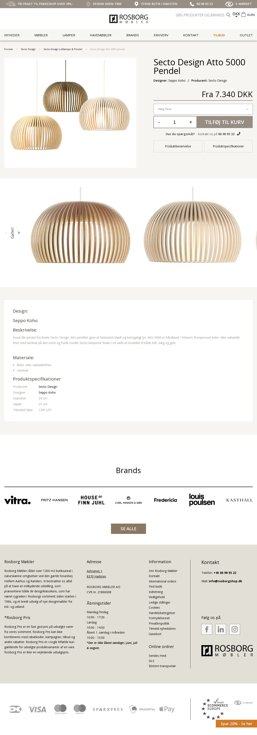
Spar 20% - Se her (236, 723)
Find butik (155, 586)
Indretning (156, 592)
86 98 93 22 (226, 134)
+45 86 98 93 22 (225, 573)
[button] (6, 233)
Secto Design (28, 49)
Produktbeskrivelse (178, 146)
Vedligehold (157, 597)
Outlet (246, 35)
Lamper (68, 35)
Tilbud (219, 35)
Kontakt (191, 35)
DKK (236, 13)
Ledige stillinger (159, 602)
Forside (8, 49)
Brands (132, 35)
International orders (162, 581)
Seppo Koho (25, 320)
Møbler (41, 35)
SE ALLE (128, 529)
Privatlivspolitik (159, 623)
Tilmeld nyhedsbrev (162, 629)
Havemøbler (100, 35)
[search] (203, 15)
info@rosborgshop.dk (225, 581)
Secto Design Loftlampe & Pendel (63, 49)
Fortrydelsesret (159, 618)
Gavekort (155, 634)
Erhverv (161, 35)
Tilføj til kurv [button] (224, 121)
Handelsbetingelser (162, 613)
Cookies (154, 607)
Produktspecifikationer (228, 146)
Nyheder (12, 35)
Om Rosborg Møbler (163, 571)
